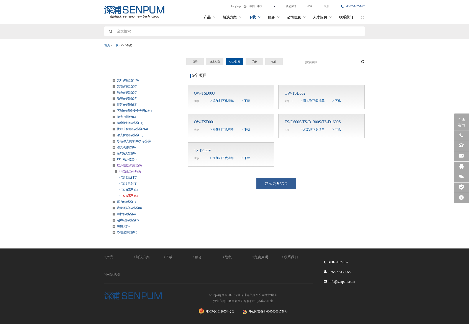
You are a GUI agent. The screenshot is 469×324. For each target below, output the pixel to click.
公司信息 (296, 17)
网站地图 (113, 274)
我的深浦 (291, 6)
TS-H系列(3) (129, 189)
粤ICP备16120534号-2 (216, 311)
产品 (210, 17)
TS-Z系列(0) (129, 177)
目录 (195, 61)
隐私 (228, 257)
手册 (254, 61)
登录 (310, 6)
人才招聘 (322, 17)
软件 (274, 61)
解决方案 (232, 17)
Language (236, 6)
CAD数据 (234, 61)
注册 (326, 6)
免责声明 (261, 257)
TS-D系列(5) (129, 195)
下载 (255, 17)
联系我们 (346, 17)
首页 (107, 45)
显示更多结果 (276, 183)
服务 (274, 17)
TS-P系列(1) (129, 183)
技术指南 (215, 61)
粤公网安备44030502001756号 (265, 312)
